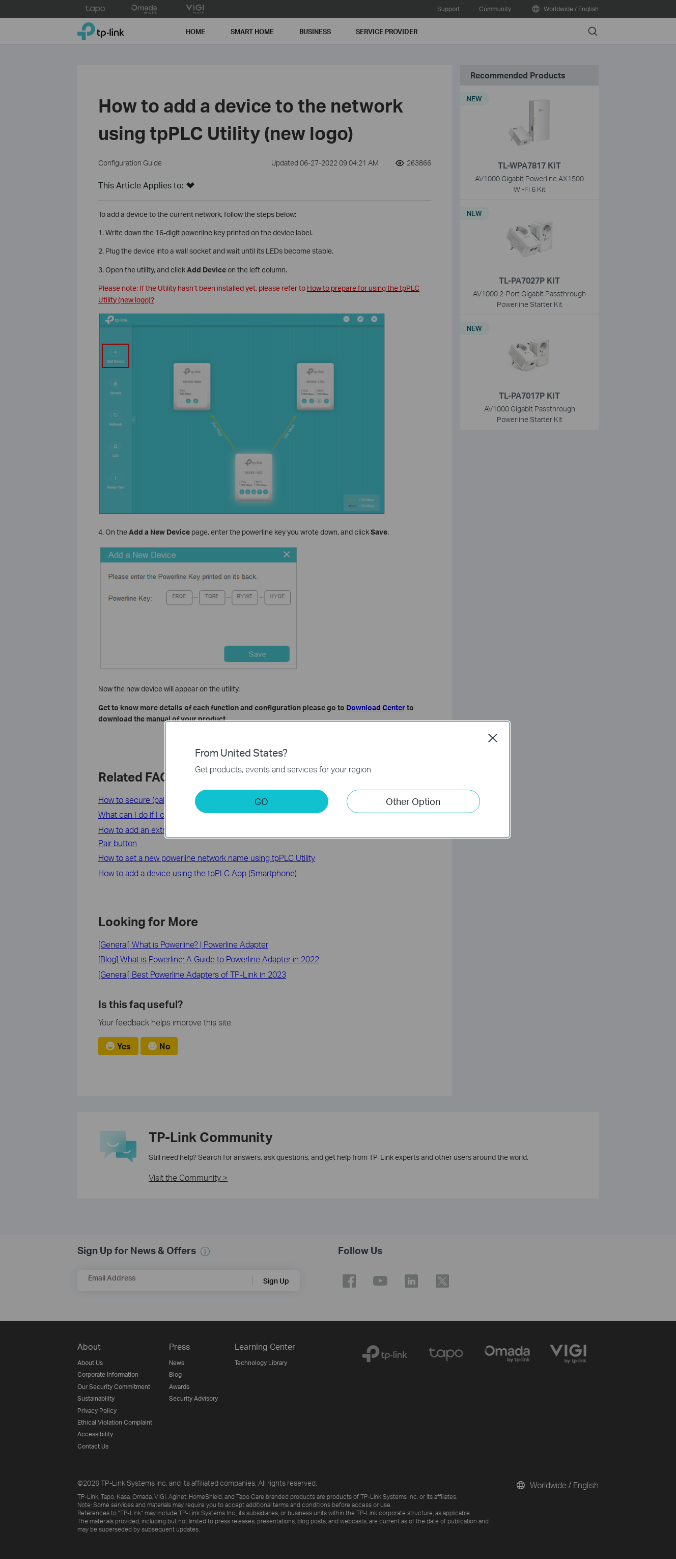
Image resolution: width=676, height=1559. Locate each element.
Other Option (413, 801)
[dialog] (338, 779)
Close (493, 738)
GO (261, 801)
